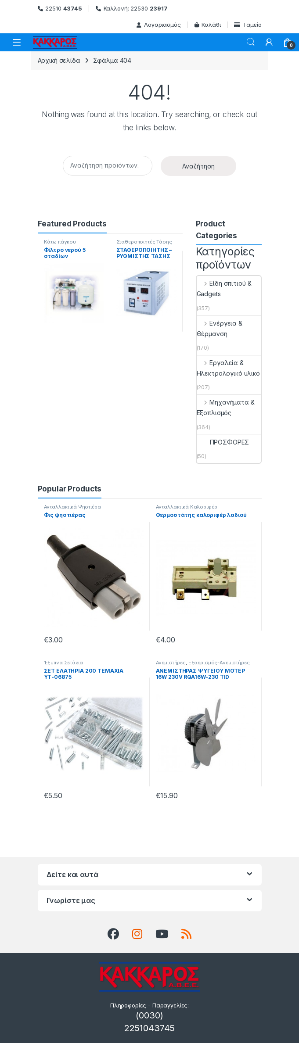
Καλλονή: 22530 (132, 8)
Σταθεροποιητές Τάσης (144, 242)
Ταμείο (247, 24)
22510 (60, 8)
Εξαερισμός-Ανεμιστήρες (219, 662)
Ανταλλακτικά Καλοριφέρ (186, 507)
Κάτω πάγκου (60, 242)
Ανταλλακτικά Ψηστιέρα (72, 507)
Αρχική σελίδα (59, 60)
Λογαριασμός (158, 24)
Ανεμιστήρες (171, 662)
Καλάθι (208, 24)
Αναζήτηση (198, 166)
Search (251, 42)
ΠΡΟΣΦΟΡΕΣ (223, 442)
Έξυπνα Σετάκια (63, 662)
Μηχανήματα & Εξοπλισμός (226, 407)
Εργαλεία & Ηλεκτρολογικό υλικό (228, 368)
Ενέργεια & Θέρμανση (219, 328)
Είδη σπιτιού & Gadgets (224, 288)
